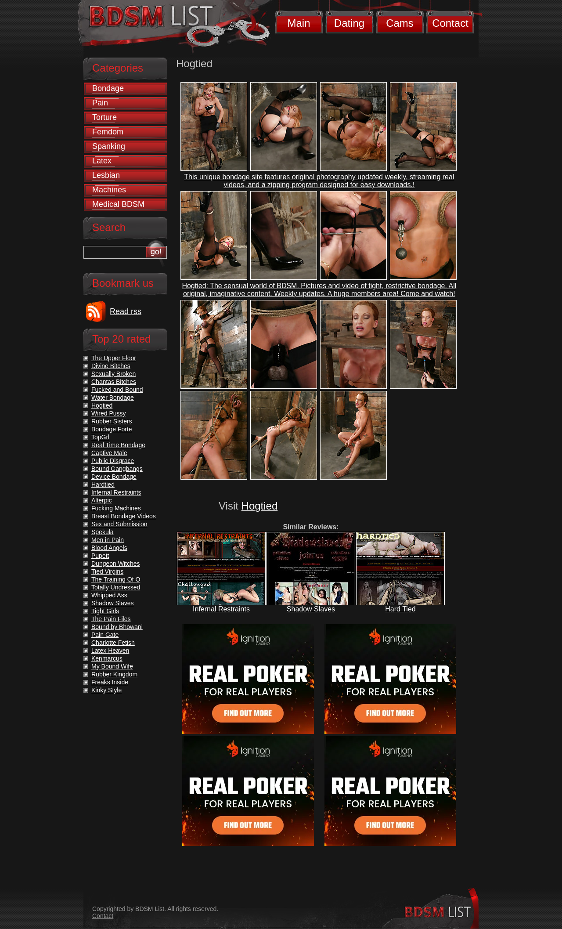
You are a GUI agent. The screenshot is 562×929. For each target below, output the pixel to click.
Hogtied (259, 506)
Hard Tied (400, 609)
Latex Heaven (110, 650)
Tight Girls (105, 611)
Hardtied (103, 484)
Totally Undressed (115, 587)
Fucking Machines (116, 508)
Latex (102, 160)
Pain (100, 102)
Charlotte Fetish (113, 642)
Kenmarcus (106, 658)
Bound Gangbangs (117, 468)
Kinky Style (106, 690)
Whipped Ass (109, 595)
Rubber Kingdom (114, 674)
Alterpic (101, 500)
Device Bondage (114, 476)
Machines (109, 189)
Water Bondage (112, 397)
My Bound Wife (112, 666)
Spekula (102, 531)
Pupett (100, 555)
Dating (349, 23)
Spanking (108, 146)
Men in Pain (107, 539)
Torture (104, 117)
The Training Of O (115, 579)
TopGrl (100, 437)
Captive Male (109, 452)
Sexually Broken (113, 373)
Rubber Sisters (111, 421)
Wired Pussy (108, 413)
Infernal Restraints (221, 609)
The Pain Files (110, 618)
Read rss (125, 311)
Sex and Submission (119, 524)
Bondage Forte (111, 429)
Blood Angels (109, 547)
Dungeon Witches (115, 563)
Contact (450, 23)
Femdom (107, 131)
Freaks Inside (109, 682)
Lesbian (106, 175)
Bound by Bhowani (117, 626)
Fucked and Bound (117, 389)
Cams (400, 23)
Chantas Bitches (113, 381)
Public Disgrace (112, 460)
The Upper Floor (113, 357)
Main (298, 23)
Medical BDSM (118, 204)
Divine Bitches (110, 365)
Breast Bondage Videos (123, 516)
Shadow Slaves (311, 609)
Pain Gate (105, 634)
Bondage (108, 88)
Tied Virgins (107, 571)
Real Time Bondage (118, 444)
